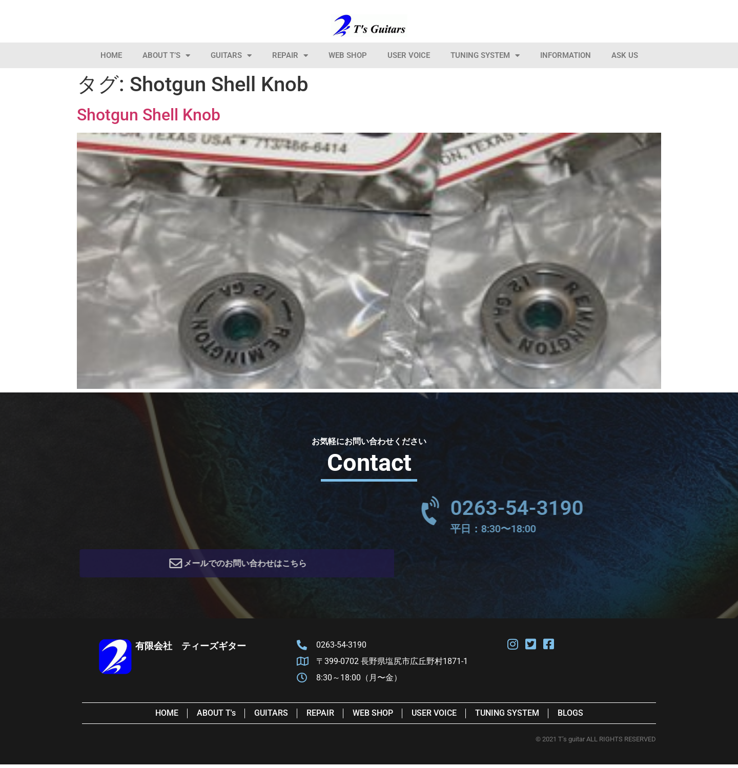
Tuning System (485, 56)
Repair (290, 56)
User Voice (408, 55)
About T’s (166, 56)
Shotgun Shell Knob (148, 114)
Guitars (231, 56)
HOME (111, 55)
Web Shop (348, 55)
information (565, 55)
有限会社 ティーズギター (190, 649)
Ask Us (624, 55)
